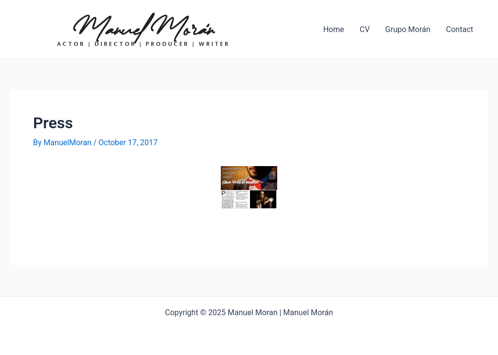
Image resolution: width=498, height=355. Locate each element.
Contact (459, 29)
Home (333, 29)
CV (365, 29)
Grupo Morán (407, 29)
